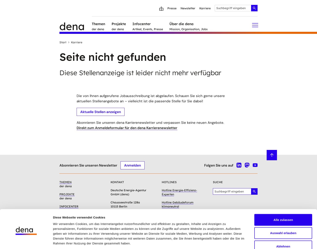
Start (62, 42)
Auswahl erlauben (283, 217)
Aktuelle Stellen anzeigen (100, 111)
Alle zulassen (283, 204)
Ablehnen (283, 231)
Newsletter (188, 8)
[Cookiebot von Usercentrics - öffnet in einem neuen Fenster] (26, 241)
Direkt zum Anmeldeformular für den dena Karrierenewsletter (127, 128)
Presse (171, 8)
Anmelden (132, 165)
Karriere (205, 8)
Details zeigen (215, 241)
